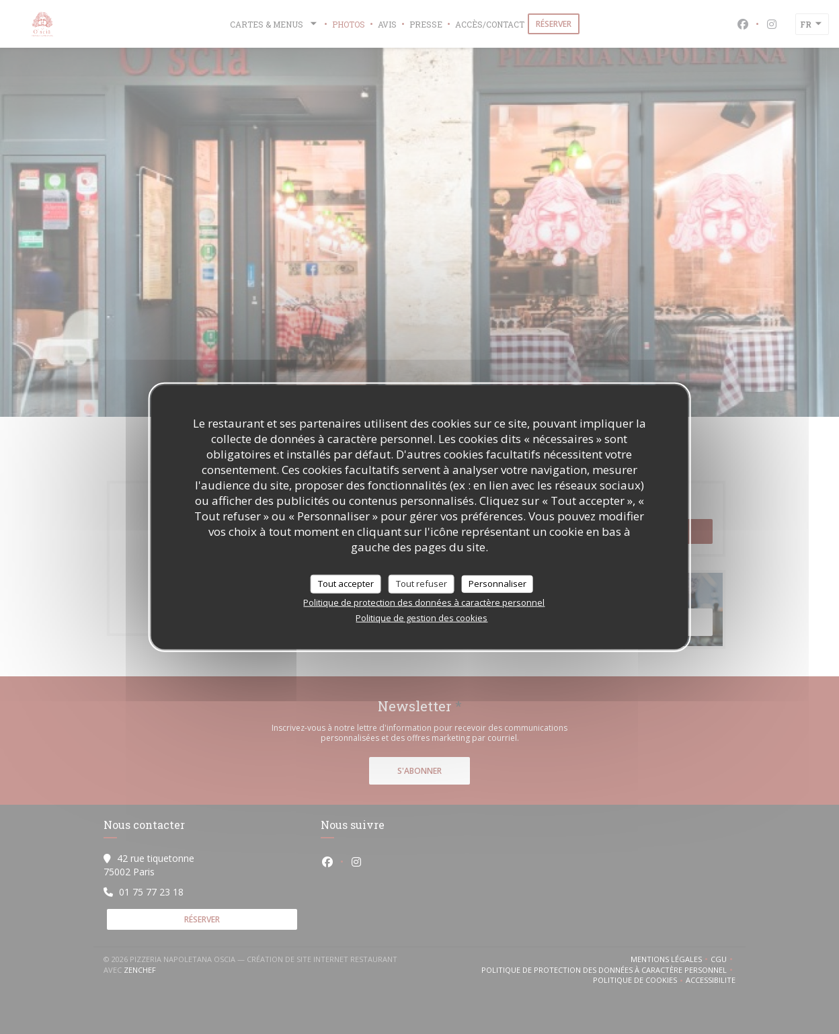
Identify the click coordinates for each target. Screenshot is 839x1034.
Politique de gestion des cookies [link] (421, 617)
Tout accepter (346, 584)
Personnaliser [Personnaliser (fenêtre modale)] (497, 584)
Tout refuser (421, 584)
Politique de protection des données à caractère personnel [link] (424, 602)
